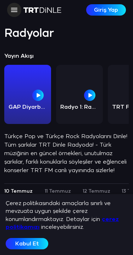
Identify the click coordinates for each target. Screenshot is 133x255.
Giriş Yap (106, 10)
